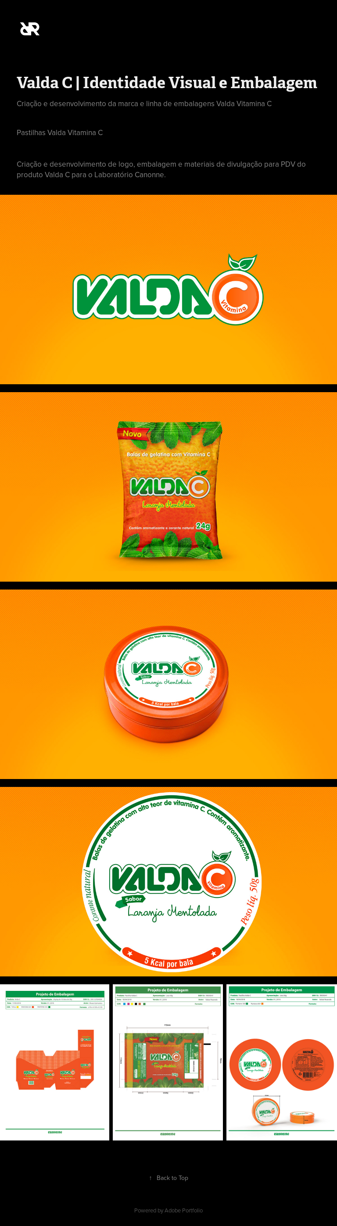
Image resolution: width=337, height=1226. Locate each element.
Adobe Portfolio (184, 1210)
